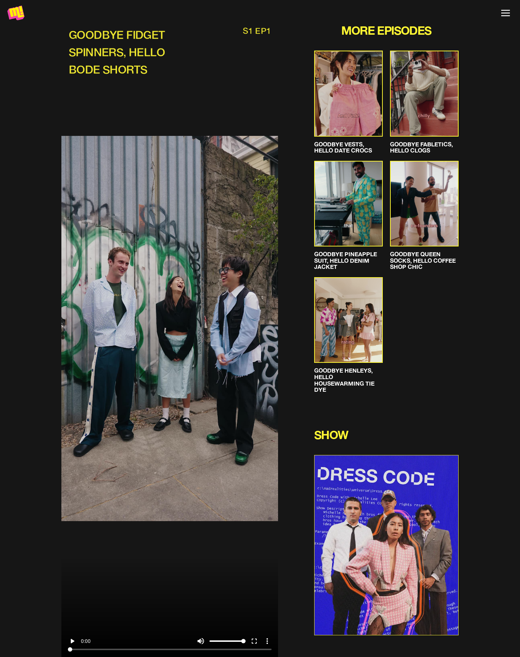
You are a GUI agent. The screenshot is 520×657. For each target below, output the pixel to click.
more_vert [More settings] (267, 641)
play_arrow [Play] (72, 641)
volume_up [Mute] (200, 641)
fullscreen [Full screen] (254, 641)
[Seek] (170, 649)
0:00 (86, 641)
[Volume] (227, 641)
